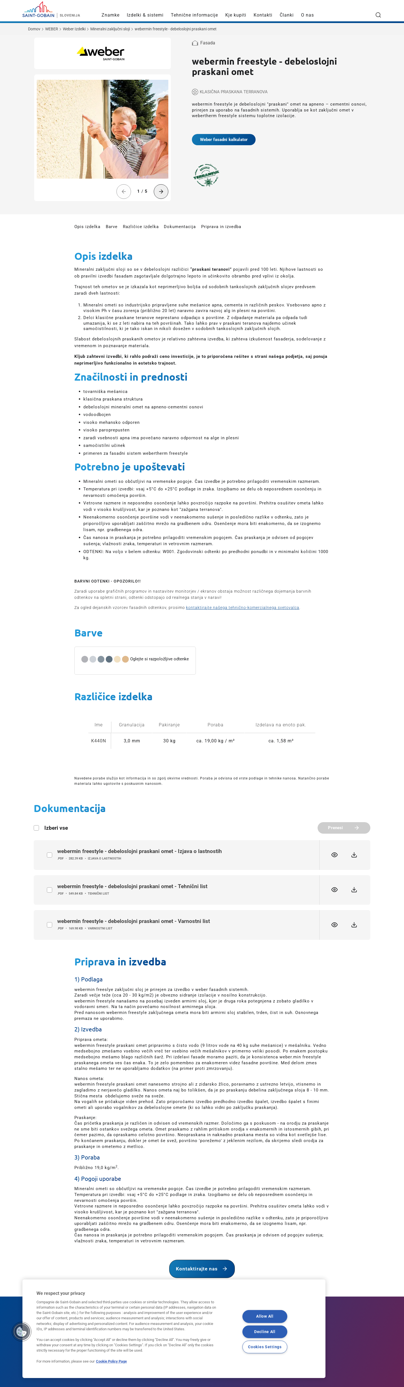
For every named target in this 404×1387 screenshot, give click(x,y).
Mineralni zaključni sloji (110, 29)
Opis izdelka (87, 226)
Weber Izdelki (74, 29)
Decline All (265, 1331)
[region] (173, 1328)
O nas (307, 15)
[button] (22, 1332)
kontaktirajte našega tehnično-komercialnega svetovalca (242, 607)
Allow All (264, 1316)
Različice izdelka (141, 226)
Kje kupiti (235, 15)
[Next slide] (161, 191)
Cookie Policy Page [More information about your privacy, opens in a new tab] (111, 1361)
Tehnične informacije (194, 15)
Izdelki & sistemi (145, 15)
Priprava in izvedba (221, 226)
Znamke (111, 15)
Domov (34, 29)
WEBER (51, 29)
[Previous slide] (123, 191)
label (49, 855)
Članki (287, 15)
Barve (112, 226)
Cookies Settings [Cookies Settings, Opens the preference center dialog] (265, 1346)
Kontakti (263, 15)
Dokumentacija (180, 226)
